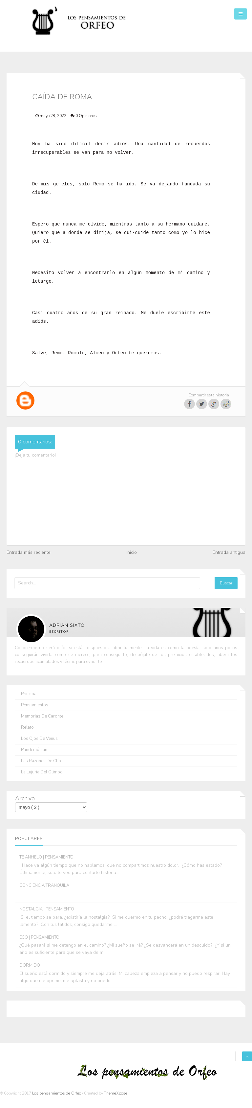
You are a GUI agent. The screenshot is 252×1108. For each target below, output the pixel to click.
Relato (27, 727)
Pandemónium (35, 750)
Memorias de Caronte (42, 716)
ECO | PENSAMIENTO (39, 937)
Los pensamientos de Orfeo (57, 1093)
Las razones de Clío (41, 761)
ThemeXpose (115, 1093)
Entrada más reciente (29, 552)
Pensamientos (34, 705)
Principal (29, 694)
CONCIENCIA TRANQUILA (44, 885)
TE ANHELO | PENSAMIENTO (46, 857)
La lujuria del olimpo (42, 772)
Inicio (131, 552)
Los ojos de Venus (39, 739)
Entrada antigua (229, 552)
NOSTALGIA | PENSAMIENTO (46, 909)
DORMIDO (29, 965)
